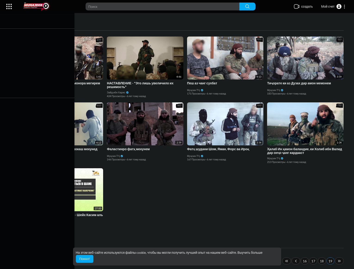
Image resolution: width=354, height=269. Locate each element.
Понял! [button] (84, 259)
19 (331, 261)
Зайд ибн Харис (119, 92)
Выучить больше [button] (249, 252)
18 (323, 261)
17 (314, 261)
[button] (333, 6)
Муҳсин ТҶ (36, 90)
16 (306, 261)
